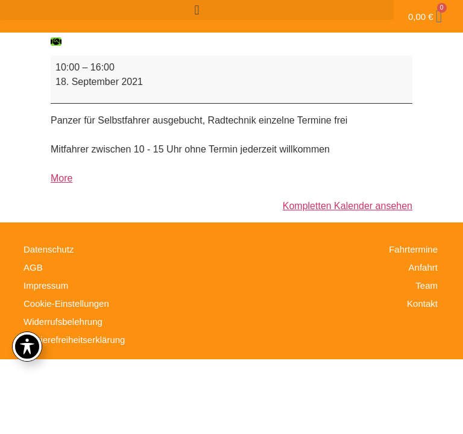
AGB (33, 267)
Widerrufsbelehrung (63, 321)
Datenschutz (49, 249)
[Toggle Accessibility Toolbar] (27, 346)
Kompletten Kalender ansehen (347, 206)
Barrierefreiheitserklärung (74, 340)
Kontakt (422, 303)
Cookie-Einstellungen (66, 303)
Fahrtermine (413, 249)
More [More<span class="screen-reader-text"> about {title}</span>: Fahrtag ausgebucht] (61, 178)
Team (426, 285)
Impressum (46, 285)
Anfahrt (423, 267)
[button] (197, 10)
